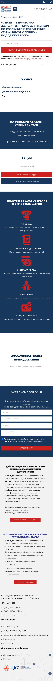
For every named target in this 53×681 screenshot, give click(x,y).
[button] (15, 9)
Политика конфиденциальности (13, 615)
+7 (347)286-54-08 (42, 9)
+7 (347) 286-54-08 (10, 607)
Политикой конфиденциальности (28, 59)
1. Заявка (26, 224)
